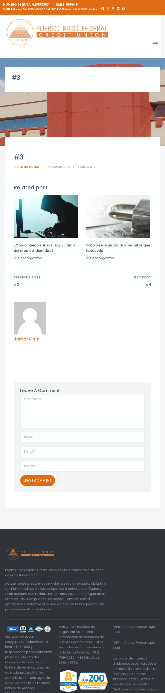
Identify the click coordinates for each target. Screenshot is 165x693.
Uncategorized (30, 258)
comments (88, 167)
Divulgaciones (119, 688)
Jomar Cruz (61, 167)
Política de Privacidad (145, 688)
